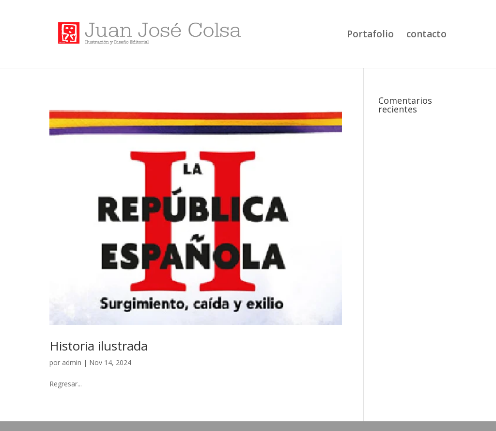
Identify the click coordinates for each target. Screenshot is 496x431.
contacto (426, 35)
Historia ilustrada (98, 345)
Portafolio (370, 35)
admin (71, 362)
